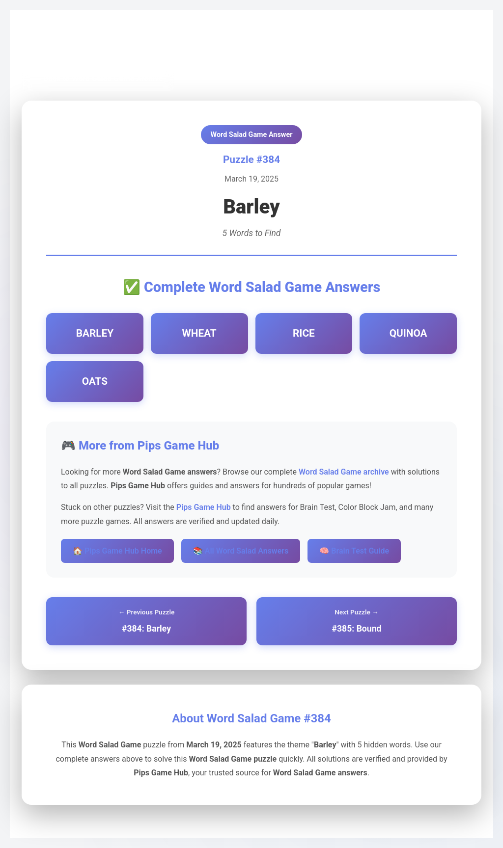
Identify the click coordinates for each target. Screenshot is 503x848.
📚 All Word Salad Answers (241, 551)
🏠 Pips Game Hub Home (117, 551)
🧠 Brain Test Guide (354, 551)
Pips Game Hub (56, 45)
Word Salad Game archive (344, 472)
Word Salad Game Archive (136, 45)
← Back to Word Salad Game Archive (98, 78)
